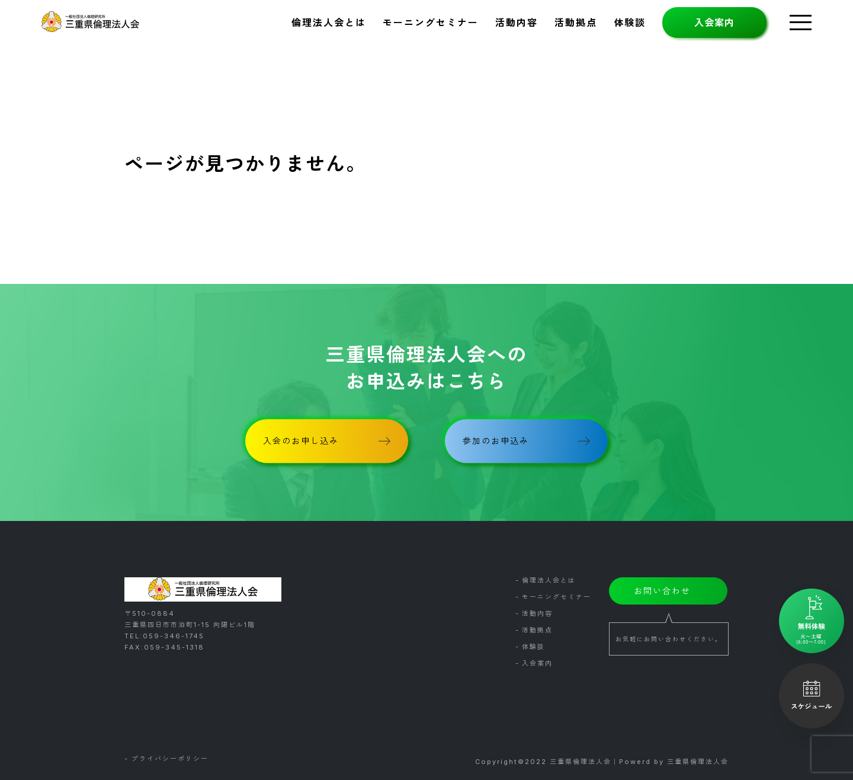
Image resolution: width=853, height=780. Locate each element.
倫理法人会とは (328, 22)
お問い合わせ (662, 591)
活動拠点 (575, 22)
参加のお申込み (496, 441)
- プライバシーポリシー (166, 759)
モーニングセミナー (431, 22)
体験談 (630, 22)
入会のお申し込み (301, 441)
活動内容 (516, 22)
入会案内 (714, 22)
